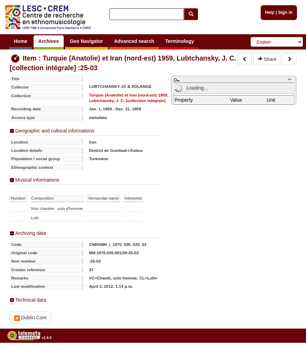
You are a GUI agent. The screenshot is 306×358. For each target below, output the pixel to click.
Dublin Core (30, 318)
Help (269, 12)
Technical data (30, 300)
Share (267, 59)
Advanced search (134, 41)
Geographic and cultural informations (54, 131)
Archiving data (30, 233)
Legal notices (289, 355)
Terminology (179, 41)
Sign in (285, 12)
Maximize (176, 80)
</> (289, 79)
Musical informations (37, 180)
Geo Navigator (86, 41)
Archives (48, 41)
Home (20, 41)
